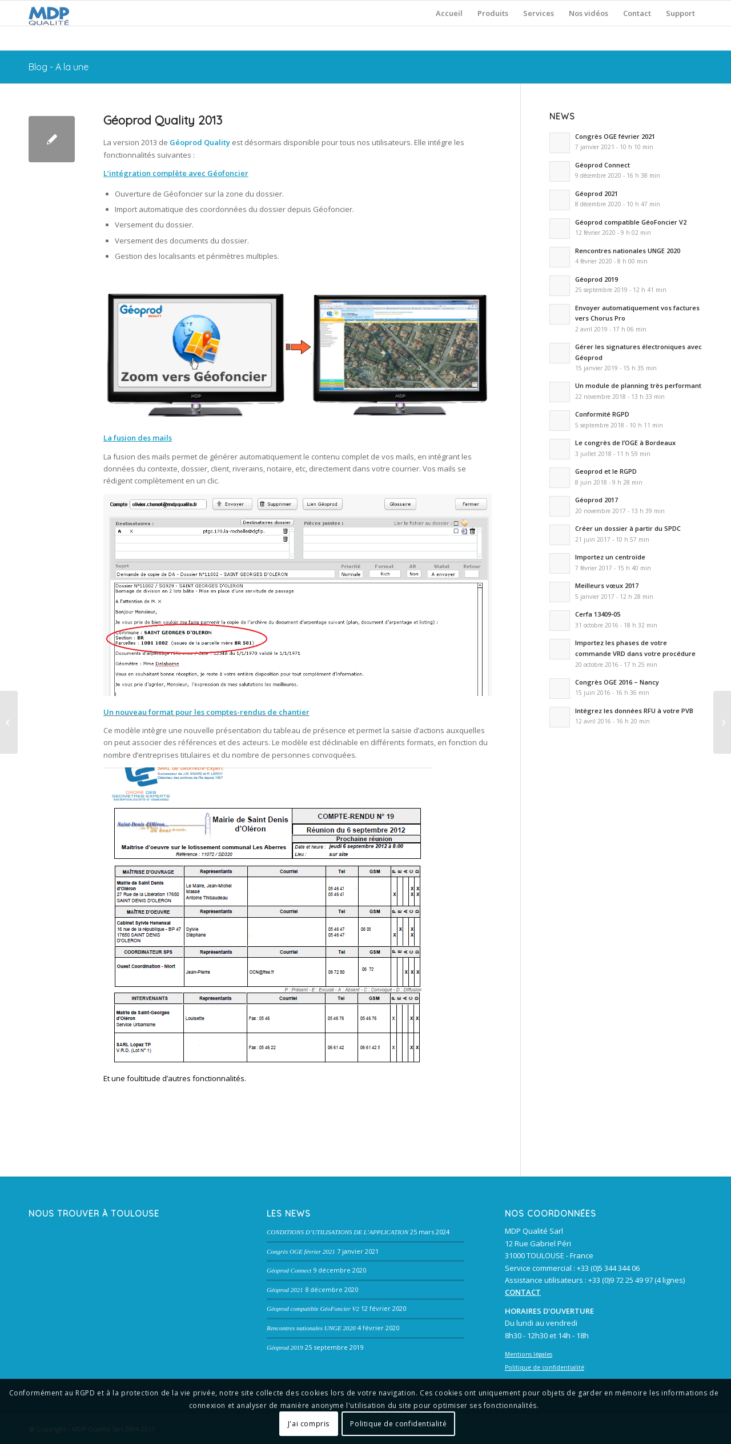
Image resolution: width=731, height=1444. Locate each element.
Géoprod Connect (289, 1270)
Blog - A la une (59, 67)
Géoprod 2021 (285, 1289)
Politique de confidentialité (398, 1424)
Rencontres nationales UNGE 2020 (311, 1328)
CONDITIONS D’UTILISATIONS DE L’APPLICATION (337, 1232)
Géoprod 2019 (285, 1347)
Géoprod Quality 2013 (162, 120)
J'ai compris (309, 1424)
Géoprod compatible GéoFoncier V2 (313, 1308)
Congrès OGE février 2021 (301, 1251)
